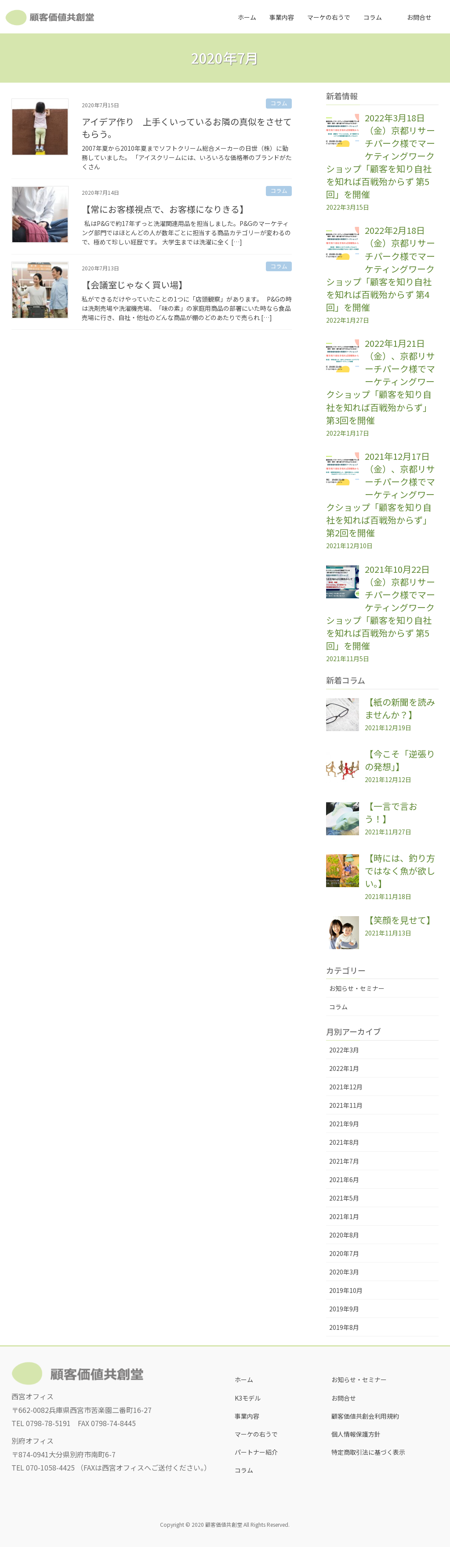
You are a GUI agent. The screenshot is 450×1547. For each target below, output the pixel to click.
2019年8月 (344, 1327)
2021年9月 (344, 1123)
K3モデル (248, 1398)
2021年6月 (344, 1179)
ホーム (244, 1379)
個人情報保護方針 (356, 1434)
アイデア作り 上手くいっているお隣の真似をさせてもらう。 (187, 127)
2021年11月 (346, 1105)
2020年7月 (344, 1253)
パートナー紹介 (256, 1452)
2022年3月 (344, 1049)
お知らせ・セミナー (357, 988)
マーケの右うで (256, 1434)
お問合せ (343, 1398)
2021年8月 (344, 1142)
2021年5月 (344, 1198)
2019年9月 (344, 1308)
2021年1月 (344, 1216)
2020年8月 (344, 1234)
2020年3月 (344, 1271)
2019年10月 (346, 1290)
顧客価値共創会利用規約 (365, 1416)
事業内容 (247, 1416)
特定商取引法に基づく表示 (368, 1452)
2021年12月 (346, 1086)
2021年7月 (344, 1161)
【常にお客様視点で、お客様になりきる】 (165, 209)
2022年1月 (344, 1068)
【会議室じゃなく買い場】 (134, 284)
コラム (278, 103)
